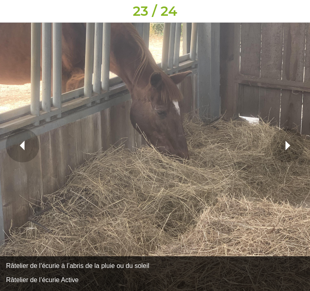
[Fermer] (11, 11)
